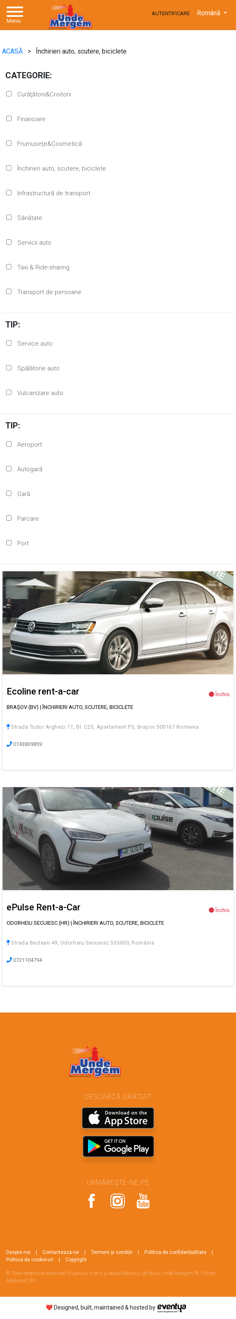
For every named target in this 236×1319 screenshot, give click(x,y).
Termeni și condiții (111, 1252)
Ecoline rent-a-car (43, 691)
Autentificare (171, 13)
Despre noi (18, 1252)
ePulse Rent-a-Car (44, 907)
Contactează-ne (60, 1252)
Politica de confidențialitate (175, 1252)
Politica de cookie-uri (29, 1260)
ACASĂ (13, 51)
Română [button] (209, 13)
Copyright (76, 1260)
